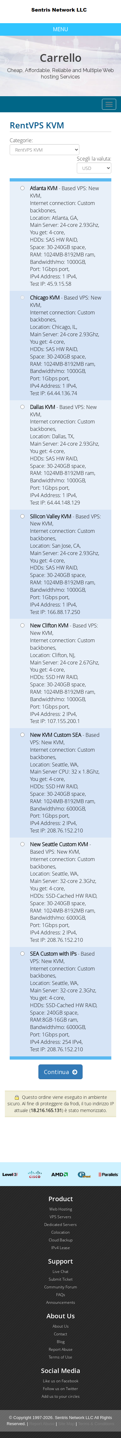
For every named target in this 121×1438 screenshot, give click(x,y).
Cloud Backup (61, 1240)
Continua (60, 1072)
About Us (61, 1326)
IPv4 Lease (60, 1247)
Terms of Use (60, 1357)
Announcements (60, 1302)
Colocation (60, 1232)
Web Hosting (60, 1209)
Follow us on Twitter (60, 1388)
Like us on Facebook (60, 1381)
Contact (60, 1334)
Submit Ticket (61, 1279)
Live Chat (60, 1271)
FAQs (60, 1294)
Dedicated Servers (60, 1224)
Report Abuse (61, 1349)
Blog (61, 1341)
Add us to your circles (61, 1396)
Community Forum (60, 1287)
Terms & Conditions (96, 1423)
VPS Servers (60, 1217)
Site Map (66, 1423)
